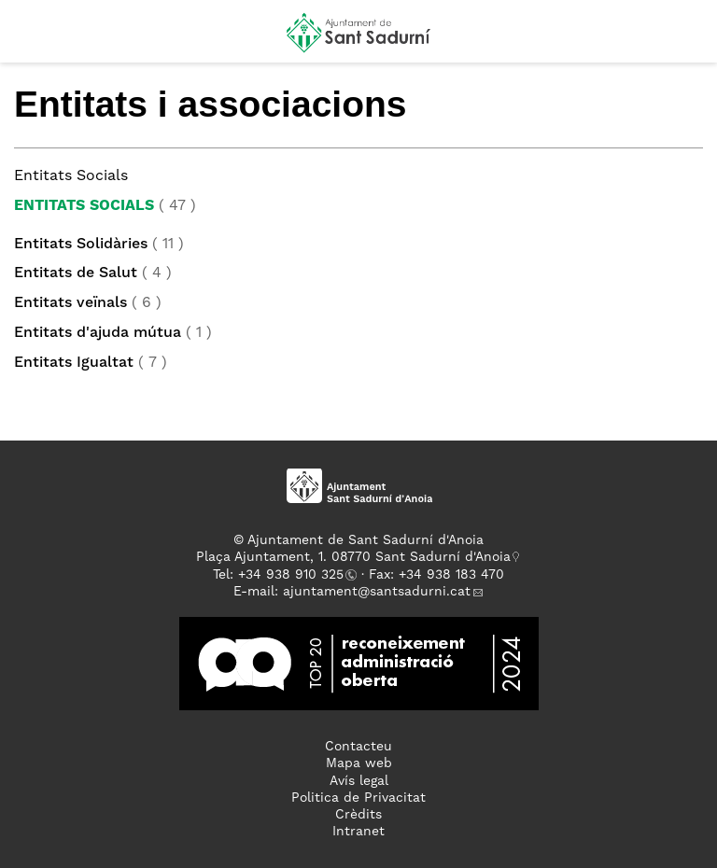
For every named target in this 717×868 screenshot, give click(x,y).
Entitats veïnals (70, 303)
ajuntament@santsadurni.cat (377, 591)
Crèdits (358, 814)
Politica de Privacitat (358, 798)
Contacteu (358, 746)
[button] (31, 39)
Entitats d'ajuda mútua (97, 333)
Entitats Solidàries (81, 244)
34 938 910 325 (295, 574)
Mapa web (359, 763)
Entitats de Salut (75, 273)
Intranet (358, 831)
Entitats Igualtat (74, 363)
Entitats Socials (84, 206)
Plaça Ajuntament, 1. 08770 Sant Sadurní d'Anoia (353, 557)
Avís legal (359, 781)
